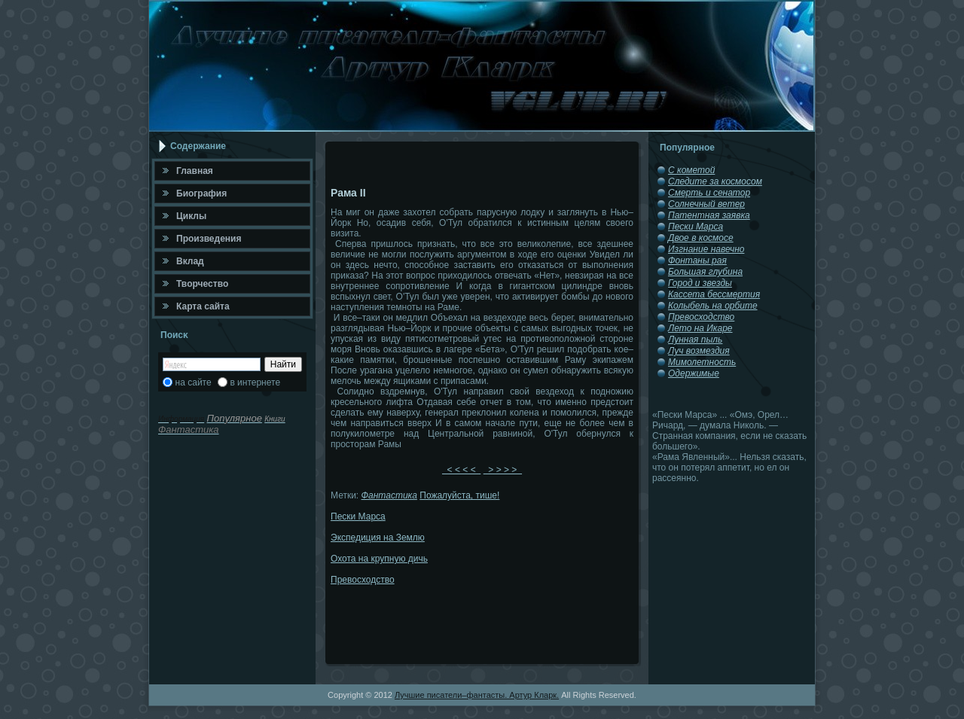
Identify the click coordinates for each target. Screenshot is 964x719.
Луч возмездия (699, 351)
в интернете (255, 382)
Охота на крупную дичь (379, 558)
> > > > (503, 470)
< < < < (461, 470)
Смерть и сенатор (709, 192)
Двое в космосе (701, 238)
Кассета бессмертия (714, 294)
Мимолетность (702, 362)
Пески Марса (358, 516)
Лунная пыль (695, 339)
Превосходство (363, 579)
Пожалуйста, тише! (459, 495)
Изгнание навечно (706, 249)
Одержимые (693, 373)
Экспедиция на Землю (378, 537)
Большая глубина (705, 272)
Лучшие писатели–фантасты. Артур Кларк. (477, 694)
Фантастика (389, 495)
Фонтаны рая (697, 260)
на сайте (193, 382)
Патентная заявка (709, 215)
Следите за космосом (715, 181)
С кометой (691, 170)
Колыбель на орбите (713, 305)
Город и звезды (700, 283)
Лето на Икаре (700, 328)
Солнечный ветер (706, 204)
